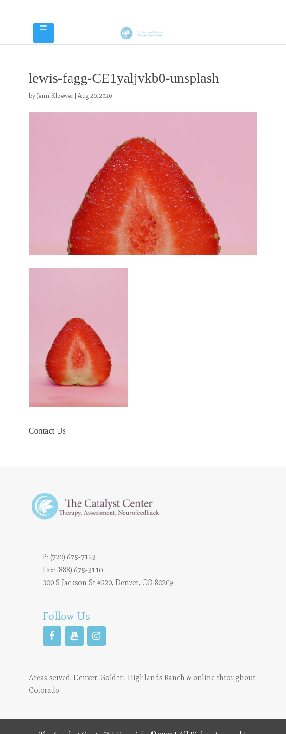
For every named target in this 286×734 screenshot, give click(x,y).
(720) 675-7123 (73, 556)
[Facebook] (52, 636)
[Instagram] (96, 636)
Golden (112, 677)
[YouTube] (74, 636)
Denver (85, 677)
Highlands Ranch (156, 677)
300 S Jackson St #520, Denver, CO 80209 (108, 582)
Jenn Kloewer (55, 96)
